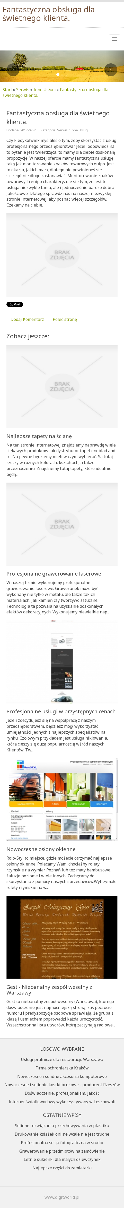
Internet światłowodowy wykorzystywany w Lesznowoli (62, 1101)
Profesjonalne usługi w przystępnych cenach (61, 711)
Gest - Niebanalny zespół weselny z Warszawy (49, 989)
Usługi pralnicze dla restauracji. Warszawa (62, 1059)
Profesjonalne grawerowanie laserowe (53, 573)
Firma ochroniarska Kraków (62, 1068)
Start (7, 89)
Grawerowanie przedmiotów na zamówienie (62, 1151)
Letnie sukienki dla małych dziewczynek (62, 1159)
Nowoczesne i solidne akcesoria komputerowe (62, 1076)
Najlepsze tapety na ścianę (39, 436)
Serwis (22, 89)
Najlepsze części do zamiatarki (62, 1168)
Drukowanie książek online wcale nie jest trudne (62, 1134)
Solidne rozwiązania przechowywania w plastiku (62, 1125)
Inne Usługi (44, 89)
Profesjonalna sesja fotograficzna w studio (62, 1142)
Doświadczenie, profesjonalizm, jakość (62, 1093)
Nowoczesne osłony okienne (41, 849)
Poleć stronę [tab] (65, 319)
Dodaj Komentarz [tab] (27, 319)
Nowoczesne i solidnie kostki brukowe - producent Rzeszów (62, 1084)
